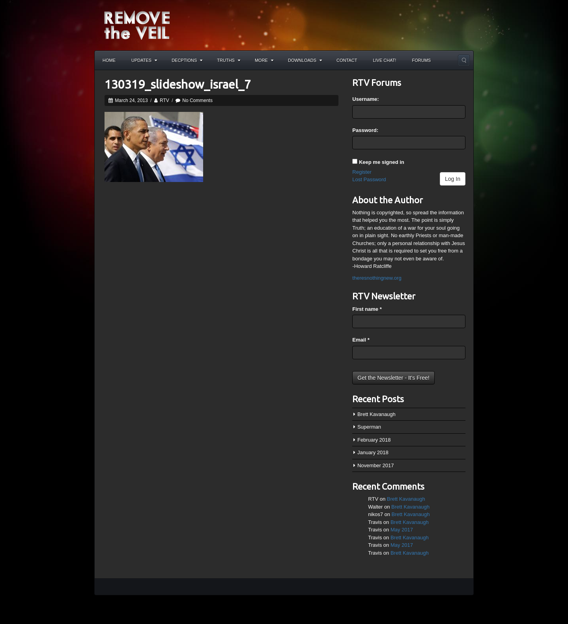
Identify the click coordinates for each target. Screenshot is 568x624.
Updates (144, 60)
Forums (421, 60)
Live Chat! (384, 60)
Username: (365, 99)
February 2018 (374, 440)
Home (109, 60)
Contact (346, 60)
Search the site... (464, 60)
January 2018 (373, 452)
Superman (369, 427)
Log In (452, 179)
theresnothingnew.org (376, 278)
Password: (365, 130)
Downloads (305, 60)
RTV (164, 100)
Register (361, 172)
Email (360, 340)
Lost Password (369, 179)
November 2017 (375, 465)
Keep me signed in (381, 162)
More (264, 60)
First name (366, 309)
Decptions (187, 60)
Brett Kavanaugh (376, 414)
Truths (228, 60)
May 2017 (401, 530)
